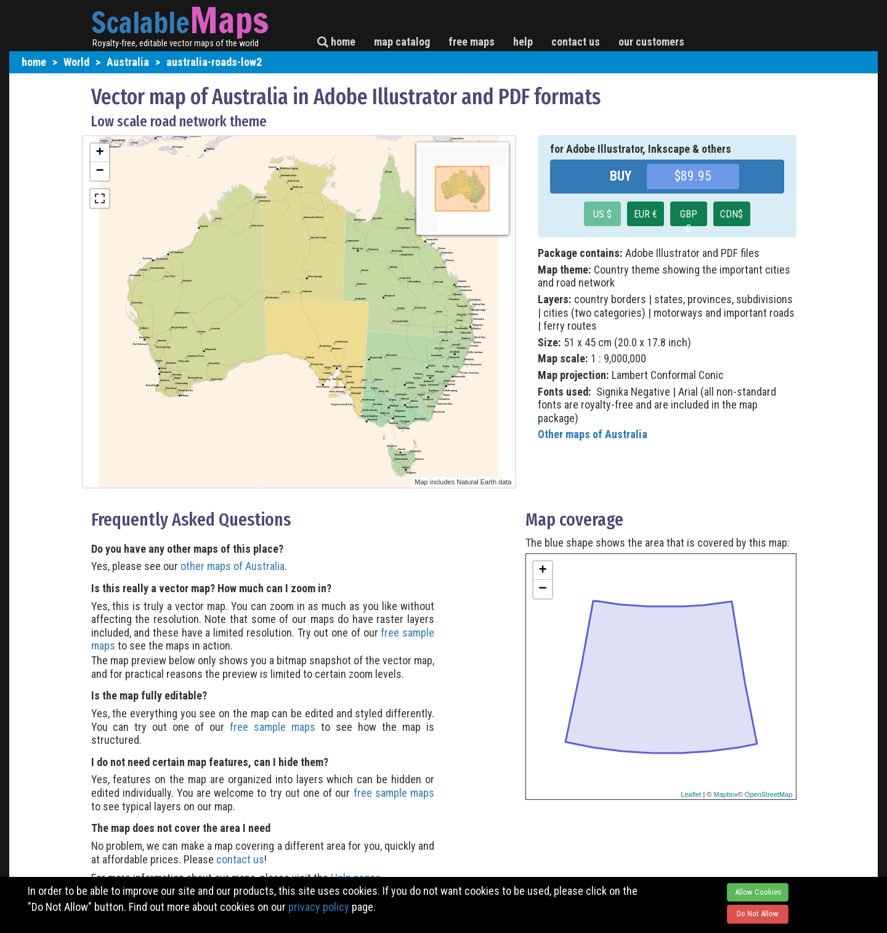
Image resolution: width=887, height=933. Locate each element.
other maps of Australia (232, 566)
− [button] (99, 171)
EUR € (645, 214)
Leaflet (691, 794)
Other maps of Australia (592, 434)
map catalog (402, 41)
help (523, 41)
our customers (651, 41)
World (76, 61)
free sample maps (272, 726)
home (336, 41)
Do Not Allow (758, 913)
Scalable (140, 22)
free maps (471, 41)
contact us (575, 41)
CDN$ (731, 214)
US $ (602, 214)
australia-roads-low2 (214, 61)
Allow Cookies (758, 892)
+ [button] (99, 153)
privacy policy (318, 906)
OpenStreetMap (769, 794)
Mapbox (726, 794)
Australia (128, 61)
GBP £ (688, 217)
